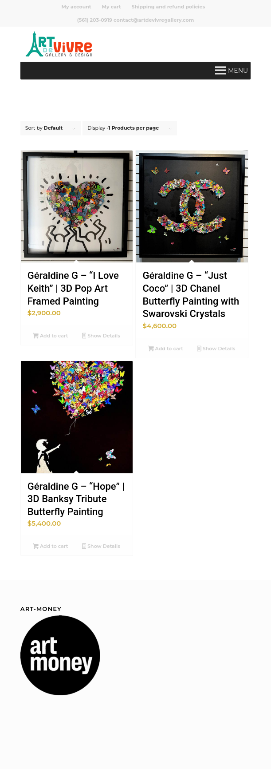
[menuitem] (76, 6)
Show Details (101, 337)
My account (76, 7)
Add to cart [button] (50, 337)
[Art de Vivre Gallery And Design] (112, 44)
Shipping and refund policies (168, 7)
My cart (111, 7)
